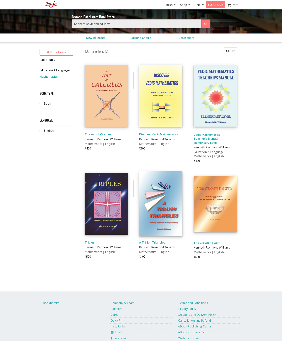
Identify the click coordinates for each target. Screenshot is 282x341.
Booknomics (51, 303)
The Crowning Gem (207, 243)
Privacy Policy (187, 309)
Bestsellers (186, 38)
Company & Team (122, 303)
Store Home (56, 52)
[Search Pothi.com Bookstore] (205, 23)
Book (47, 103)
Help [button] (197, 5)
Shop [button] (184, 5)
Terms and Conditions (193, 303)
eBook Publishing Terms (194, 326)
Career (115, 315)
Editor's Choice (141, 38)
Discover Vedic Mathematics (158, 134)
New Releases (95, 38)
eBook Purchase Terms (194, 332)
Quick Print (118, 320)
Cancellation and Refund (194, 320)
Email (116, 332)
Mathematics (49, 77)
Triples (89, 242)
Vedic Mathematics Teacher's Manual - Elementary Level (207, 139)
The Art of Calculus (98, 134)
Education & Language (55, 70)
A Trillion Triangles (152, 242)
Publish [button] (168, 5)
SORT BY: (230, 51)
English (49, 131)
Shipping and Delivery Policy (197, 315)
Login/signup (215, 4)
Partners (116, 309)
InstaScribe (118, 326)
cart (232, 5)
